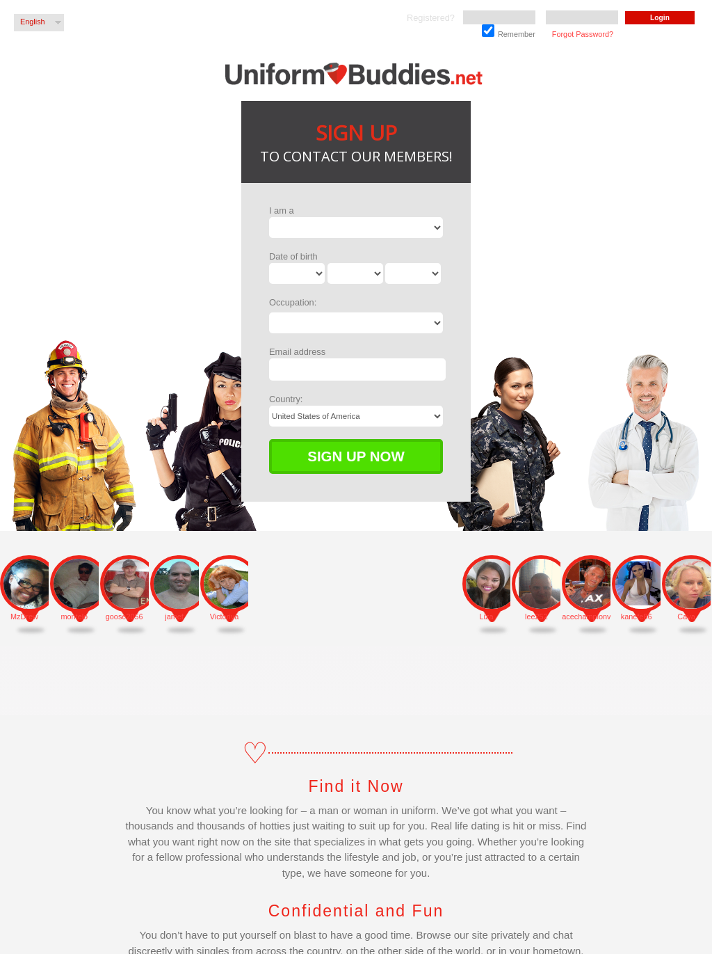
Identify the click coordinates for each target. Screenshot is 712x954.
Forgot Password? (582, 34)
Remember (508, 31)
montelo (74, 616)
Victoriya (224, 616)
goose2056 (124, 616)
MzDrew (24, 616)
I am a (281, 210)
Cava (686, 616)
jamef (174, 616)
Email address (297, 352)
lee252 (536, 616)
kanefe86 (636, 616)
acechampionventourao (586, 616)
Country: (285, 399)
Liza (487, 616)
